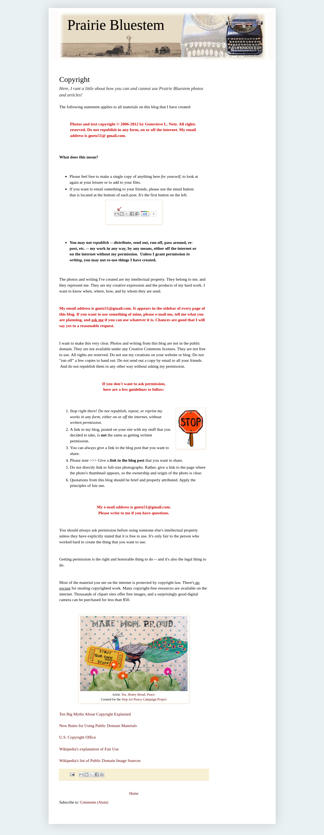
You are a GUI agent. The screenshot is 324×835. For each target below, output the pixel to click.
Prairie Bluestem (115, 25)
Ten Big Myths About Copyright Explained (95, 714)
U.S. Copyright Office (77, 737)
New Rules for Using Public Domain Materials (98, 725)
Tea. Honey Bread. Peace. (138, 694)
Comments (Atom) (94, 802)
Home (133, 793)
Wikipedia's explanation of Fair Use (89, 749)
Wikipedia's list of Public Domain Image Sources (100, 760)
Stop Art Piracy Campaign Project (144, 699)
